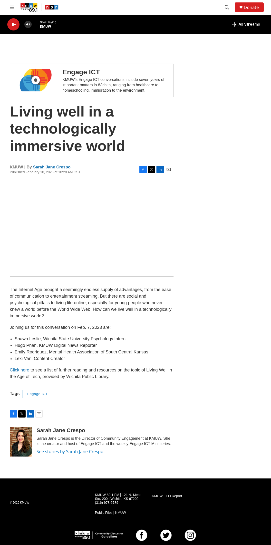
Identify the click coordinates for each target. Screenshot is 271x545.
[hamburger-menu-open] (12, 7)
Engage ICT (81, 72)
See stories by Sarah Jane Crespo (70, 451)
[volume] (28, 24)
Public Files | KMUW (110, 513)
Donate (251, 7)
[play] (13, 24)
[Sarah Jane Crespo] (21, 442)
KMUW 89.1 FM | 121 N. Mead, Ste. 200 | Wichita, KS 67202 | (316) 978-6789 (119, 499)
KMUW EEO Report (167, 496)
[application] (92, 225)
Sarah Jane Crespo (51, 167)
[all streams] (246, 24)
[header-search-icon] (227, 7)
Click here (19, 370)
